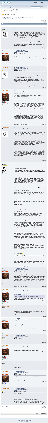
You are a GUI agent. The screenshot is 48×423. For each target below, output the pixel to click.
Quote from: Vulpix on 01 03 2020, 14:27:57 (20, 294)
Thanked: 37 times (5, 173)
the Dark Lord (6, 28)
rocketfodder (6, 306)
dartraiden (5, 50)
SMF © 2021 (24, 420)
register (13, 7)
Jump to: (37, 413)
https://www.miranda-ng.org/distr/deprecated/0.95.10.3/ (27, 376)
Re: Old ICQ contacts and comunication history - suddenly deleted (21, 51)
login (10, 7)
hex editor (30, 328)
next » (45, 20)
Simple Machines (28, 420)
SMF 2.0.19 (20, 420)
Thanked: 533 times (5, 63)
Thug (27, 266)
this (35, 56)
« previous (42, 20)
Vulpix (4, 163)
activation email (9, 8)
